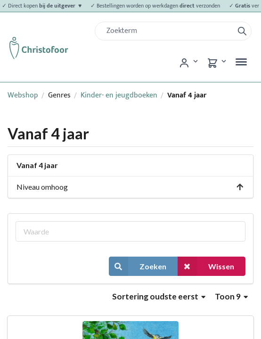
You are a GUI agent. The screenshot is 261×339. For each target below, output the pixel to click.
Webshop (23, 95)
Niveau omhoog (130, 186)
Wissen (206, 266)
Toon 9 (231, 296)
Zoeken (137, 266)
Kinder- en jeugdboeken (119, 95)
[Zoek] (168, 31)
